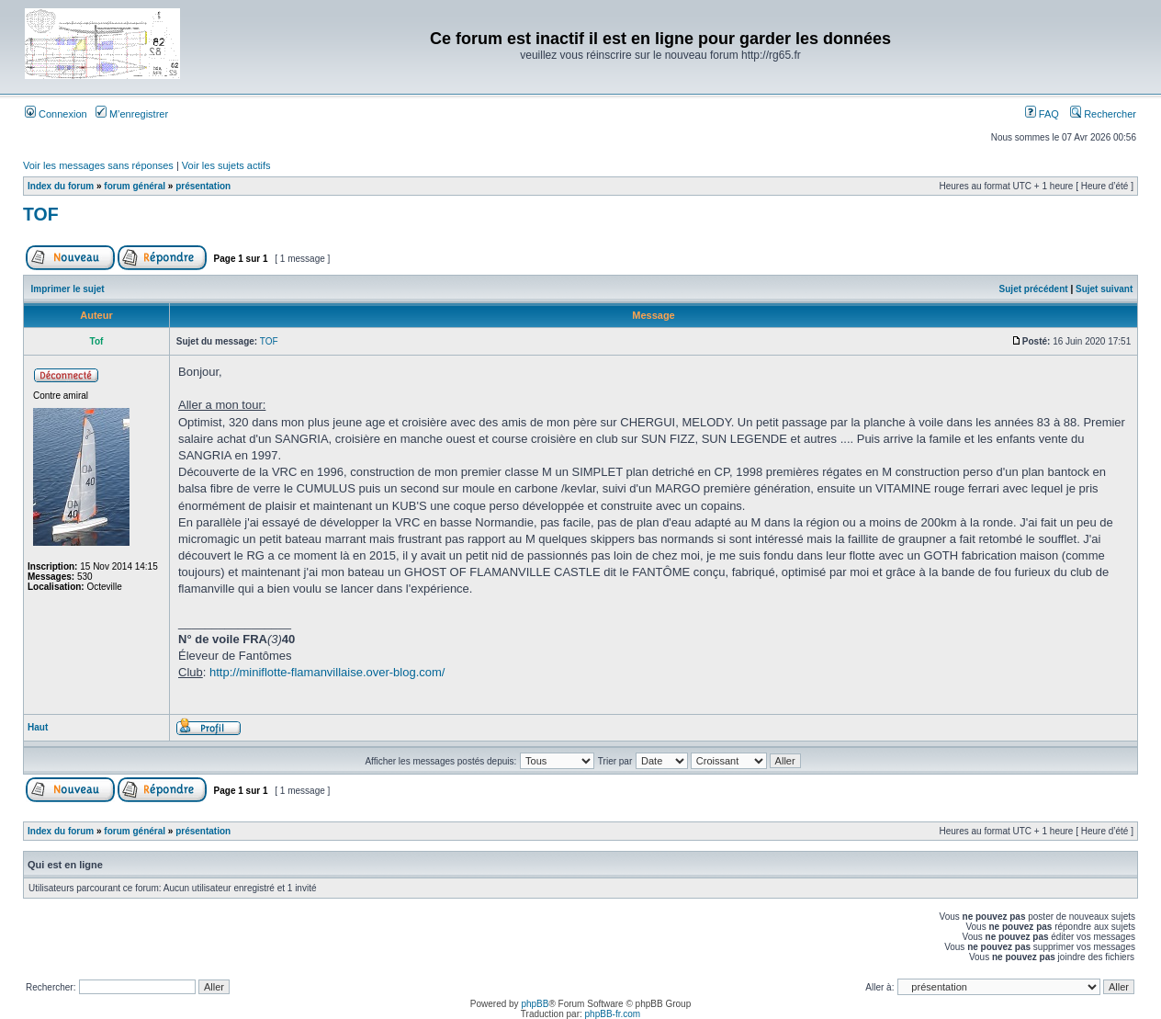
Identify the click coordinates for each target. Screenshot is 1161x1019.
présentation (203, 186)
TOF (41, 214)
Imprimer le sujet (68, 289)
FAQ (1042, 113)
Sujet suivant (1104, 289)
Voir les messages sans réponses (98, 165)
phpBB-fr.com (613, 1014)
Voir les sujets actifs (226, 165)
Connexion (56, 113)
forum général (134, 186)
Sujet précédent (1033, 289)
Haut (38, 727)
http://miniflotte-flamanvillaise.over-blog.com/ (327, 672)
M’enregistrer (132, 113)
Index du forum (61, 186)
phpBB (534, 1004)
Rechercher (1103, 113)
